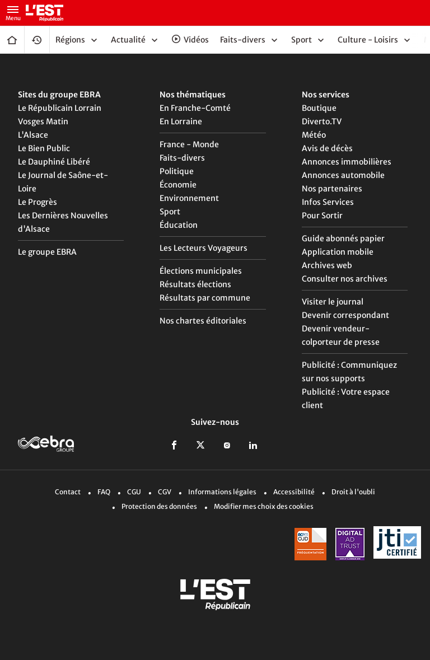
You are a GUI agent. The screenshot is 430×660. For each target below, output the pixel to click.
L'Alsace (33, 135)
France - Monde (189, 144)
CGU (134, 492)
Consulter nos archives (344, 279)
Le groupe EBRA (47, 252)
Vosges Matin (43, 121)
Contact (68, 492)
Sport (170, 212)
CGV (164, 492)
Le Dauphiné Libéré (54, 162)
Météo (314, 135)
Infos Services (328, 202)
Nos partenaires (332, 189)
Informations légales (222, 492)
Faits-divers (182, 158)
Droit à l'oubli (353, 492)
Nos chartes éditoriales (203, 321)
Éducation (179, 225)
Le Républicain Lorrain (59, 108)
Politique (177, 171)
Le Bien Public (44, 148)
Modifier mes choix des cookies (264, 506)
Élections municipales (201, 271)
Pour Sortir (322, 215)
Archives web (327, 265)
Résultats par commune (205, 298)
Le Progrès (37, 202)
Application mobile (337, 252)
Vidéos (196, 40)
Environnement (189, 198)
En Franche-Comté (195, 108)
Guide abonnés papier (343, 238)
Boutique (319, 108)
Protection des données (159, 506)
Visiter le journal (332, 302)
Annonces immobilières (346, 162)
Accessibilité (294, 492)
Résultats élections (195, 284)
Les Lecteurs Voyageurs (203, 248)
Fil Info (37, 39)
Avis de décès (327, 148)
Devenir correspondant (345, 315)
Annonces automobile (343, 175)
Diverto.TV (322, 121)
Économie (178, 185)
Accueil (12, 39)
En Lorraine (181, 121)
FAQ (103, 492)
